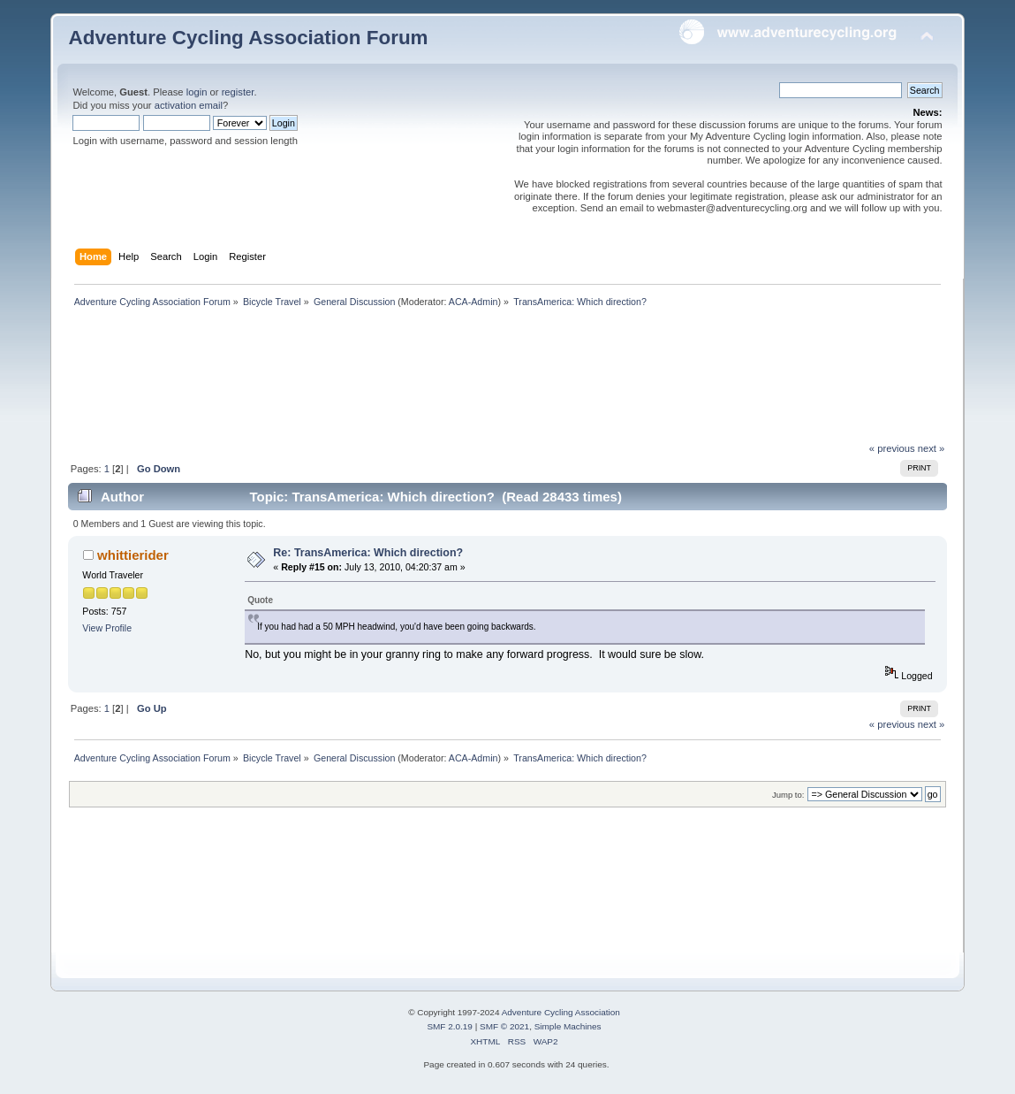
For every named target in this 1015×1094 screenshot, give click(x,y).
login (197, 92)
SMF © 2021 (504, 1026)
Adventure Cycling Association (561, 1012)
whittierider (133, 554)
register (238, 92)
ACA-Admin (473, 301)
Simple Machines (568, 1026)
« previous (892, 448)
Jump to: (788, 794)
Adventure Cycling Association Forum (248, 38)
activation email (189, 105)
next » (931, 448)
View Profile (107, 628)
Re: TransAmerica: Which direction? (368, 553)
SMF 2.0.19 (450, 1026)
